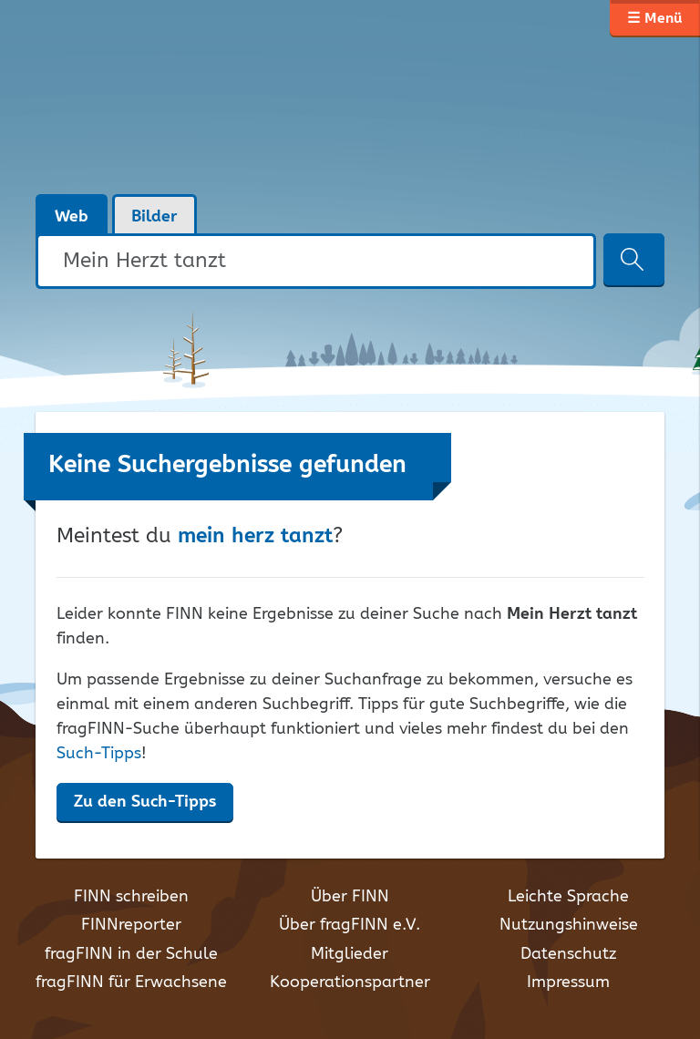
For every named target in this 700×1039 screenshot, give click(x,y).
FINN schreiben (131, 897)
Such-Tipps (99, 753)
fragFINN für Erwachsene (131, 982)
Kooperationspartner (350, 982)
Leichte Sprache (568, 897)
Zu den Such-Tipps (145, 802)
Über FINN (350, 897)
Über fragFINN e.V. (349, 925)
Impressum (568, 982)
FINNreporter (131, 925)
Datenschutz (568, 954)
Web (71, 217)
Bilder (154, 217)
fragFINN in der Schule (131, 954)
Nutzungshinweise (568, 925)
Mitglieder (349, 954)
